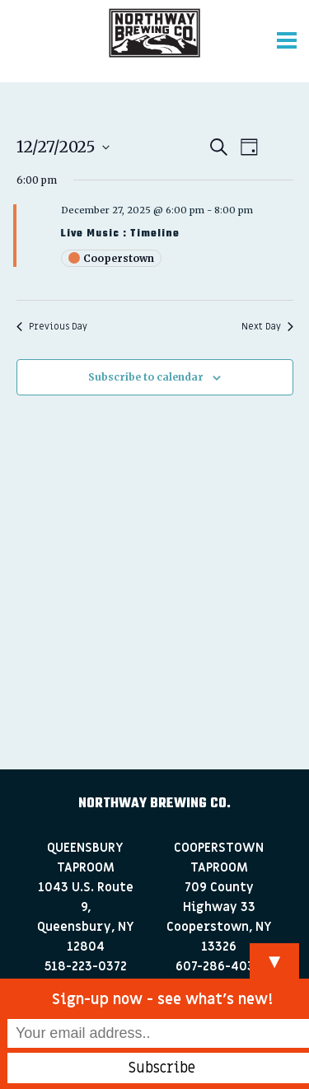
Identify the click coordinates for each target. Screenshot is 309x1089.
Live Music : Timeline (120, 234)
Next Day (267, 326)
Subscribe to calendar (146, 377)
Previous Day (51, 326)
